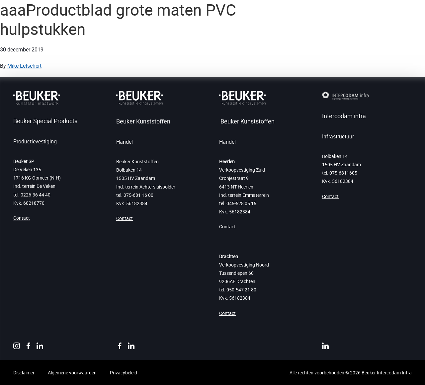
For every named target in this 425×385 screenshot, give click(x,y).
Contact (21, 218)
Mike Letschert (24, 65)
